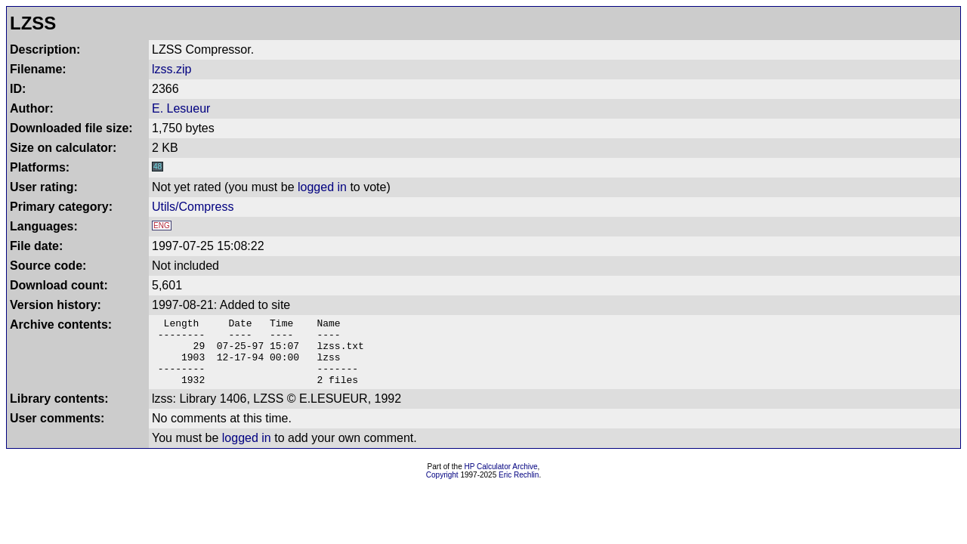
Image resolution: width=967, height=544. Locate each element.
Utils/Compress (192, 206)
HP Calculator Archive (501, 480)
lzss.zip (171, 69)
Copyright (442, 488)
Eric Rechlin (519, 488)
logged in (322, 187)
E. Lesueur (181, 108)
